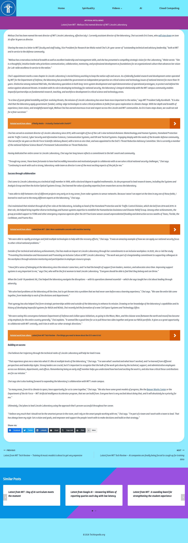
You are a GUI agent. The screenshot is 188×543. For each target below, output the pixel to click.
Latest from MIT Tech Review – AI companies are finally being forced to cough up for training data (140, 454)
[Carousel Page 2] (95, 510)
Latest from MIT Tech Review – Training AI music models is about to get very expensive (48, 452)
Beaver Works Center (156, 389)
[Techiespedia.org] (8, 8)
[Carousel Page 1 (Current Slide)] (92, 510)
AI (141, 8)
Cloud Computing (169, 8)
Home (61, 8)
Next (183, 497)
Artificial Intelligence (94, 20)
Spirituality (88, 8)
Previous (5, 497)
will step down (165, 35)
